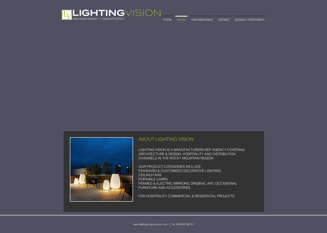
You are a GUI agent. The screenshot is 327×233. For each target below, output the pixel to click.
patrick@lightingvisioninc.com (150, 224)
